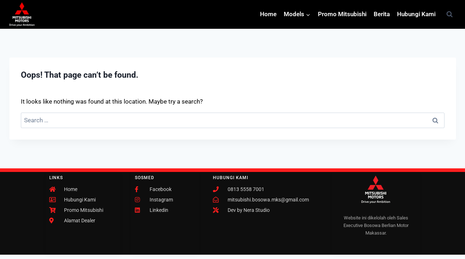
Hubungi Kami (416, 14)
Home (268, 14)
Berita (382, 14)
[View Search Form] (449, 14)
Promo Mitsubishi (342, 14)
